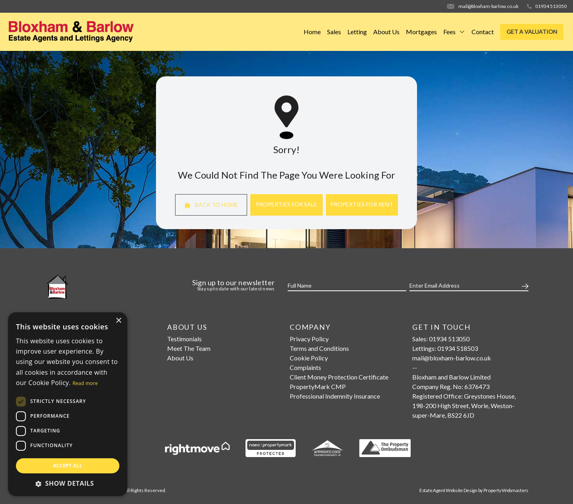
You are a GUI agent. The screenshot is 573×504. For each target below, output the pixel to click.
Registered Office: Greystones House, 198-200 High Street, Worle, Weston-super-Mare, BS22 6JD (464, 405)
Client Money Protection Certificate (339, 377)
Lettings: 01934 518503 (445, 348)
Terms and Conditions (319, 348)
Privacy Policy (309, 338)
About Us (386, 31)
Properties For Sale (286, 204)
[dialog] (67, 404)
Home (312, 31)
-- (414, 367)
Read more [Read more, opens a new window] (85, 383)
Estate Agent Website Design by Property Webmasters (473, 490)
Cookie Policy (309, 358)
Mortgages (421, 31)
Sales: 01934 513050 (441, 338)
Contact (483, 31)
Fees (454, 31)
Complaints (305, 367)
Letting (357, 31)
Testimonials (184, 338)
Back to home (211, 204)
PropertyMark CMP (318, 386)
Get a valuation (532, 31)
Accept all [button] (67, 465)
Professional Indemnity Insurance (335, 396)
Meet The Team (188, 348)
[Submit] (523, 285)
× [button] (118, 321)
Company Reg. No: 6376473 (450, 386)
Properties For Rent (361, 204)
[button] (67, 483)
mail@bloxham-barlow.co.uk (451, 358)
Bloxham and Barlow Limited (451, 377)
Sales (334, 31)
